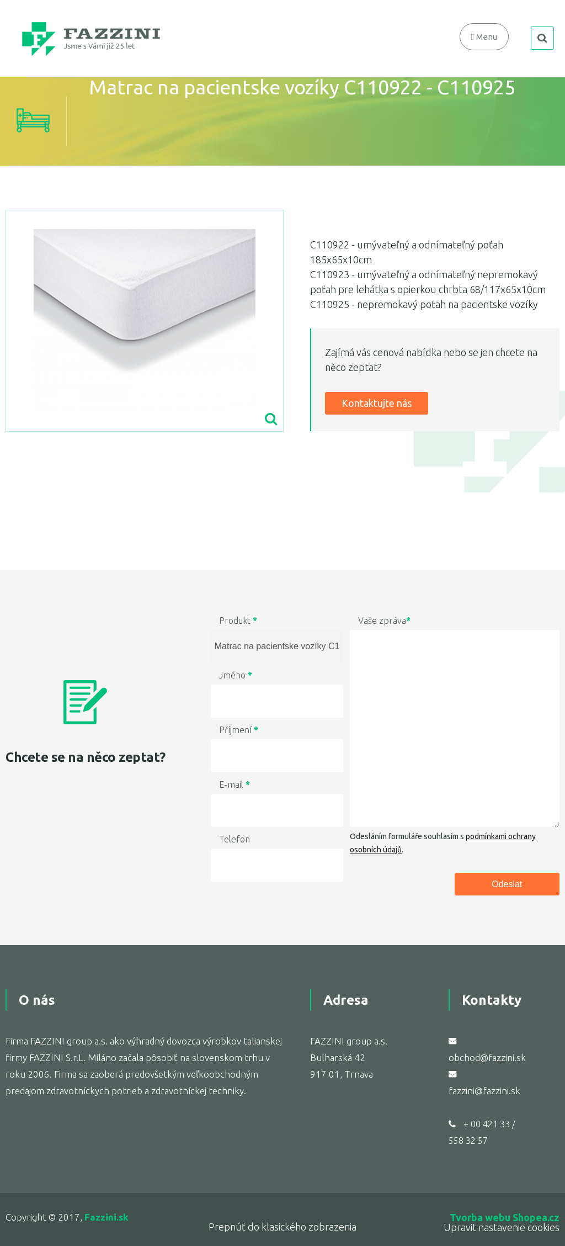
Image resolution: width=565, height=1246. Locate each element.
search (542, 38)
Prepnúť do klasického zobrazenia (282, 1226)
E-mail (234, 784)
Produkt (238, 620)
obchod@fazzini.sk (487, 1057)
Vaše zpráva (384, 620)
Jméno (235, 675)
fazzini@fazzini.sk (484, 1090)
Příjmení (238, 730)
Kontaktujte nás (377, 403)
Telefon (234, 839)
